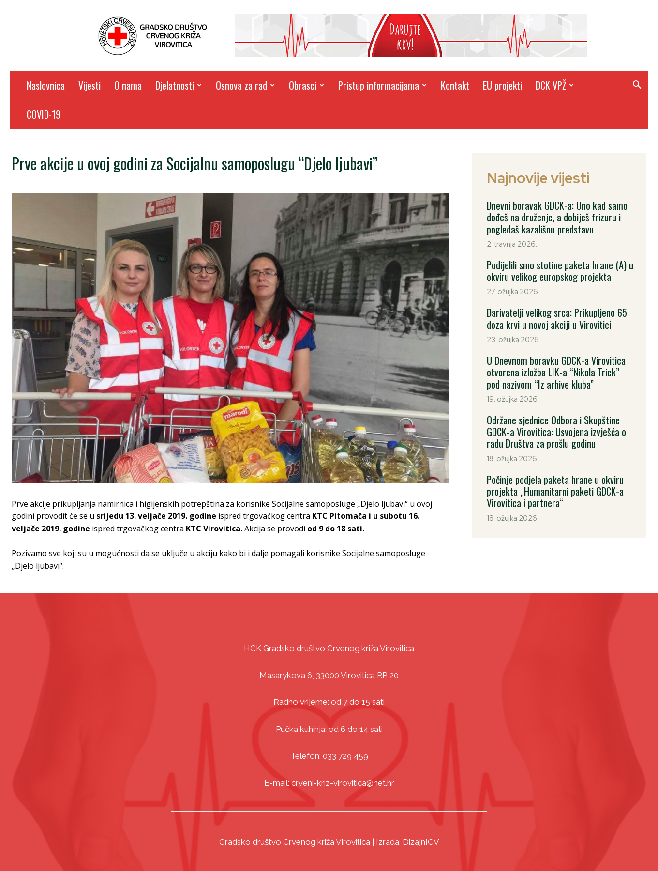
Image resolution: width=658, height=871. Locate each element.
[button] (636, 86)
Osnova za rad (245, 85)
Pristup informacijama (382, 85)
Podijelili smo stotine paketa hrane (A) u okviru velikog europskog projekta (559, 270)
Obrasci (306, 85)
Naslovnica (46, 85)
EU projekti (502, 85)
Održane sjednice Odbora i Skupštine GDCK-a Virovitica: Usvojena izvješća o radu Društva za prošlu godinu (555, 430)
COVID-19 (43, 114)
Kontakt (455, 85)
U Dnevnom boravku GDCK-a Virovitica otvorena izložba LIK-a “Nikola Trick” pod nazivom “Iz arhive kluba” (560, 371)
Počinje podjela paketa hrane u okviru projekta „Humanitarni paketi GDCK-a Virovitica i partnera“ (554, 489)
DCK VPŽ (555, 85)
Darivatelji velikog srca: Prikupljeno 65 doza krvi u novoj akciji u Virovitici (556, 318)
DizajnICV (421, 842)
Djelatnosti (178, 85)
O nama (128, 85)
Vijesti (89, 85)
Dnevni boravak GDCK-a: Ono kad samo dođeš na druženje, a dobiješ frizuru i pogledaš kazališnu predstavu (556, 217)
